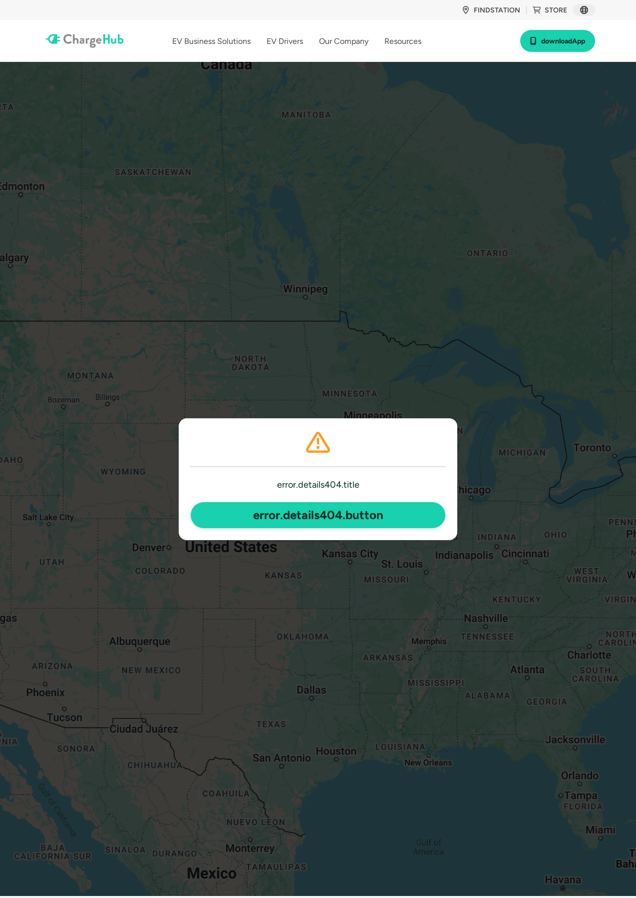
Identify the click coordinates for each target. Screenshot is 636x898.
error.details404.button (318, 515)
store (550, 10)
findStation (491, 10)
